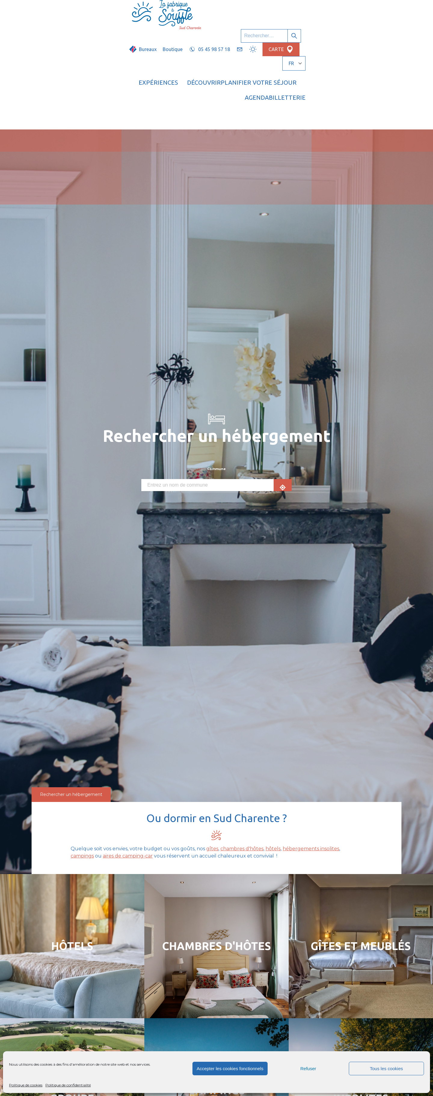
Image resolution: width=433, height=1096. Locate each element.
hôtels (273, 758)
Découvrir (213, 29)
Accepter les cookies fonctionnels (230, 1068)
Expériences (168, 29)
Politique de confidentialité (68, 1085)
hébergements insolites (311, 758)
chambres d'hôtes (241, 758)
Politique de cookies (25, 1085)
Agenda (333, 29)
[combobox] (207, 395)
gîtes (212, 758)
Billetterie (374, 29)
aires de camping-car (128, 765)
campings (82, 765)
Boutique (241, 11)
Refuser (308, 1068)
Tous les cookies (386, 1068)
